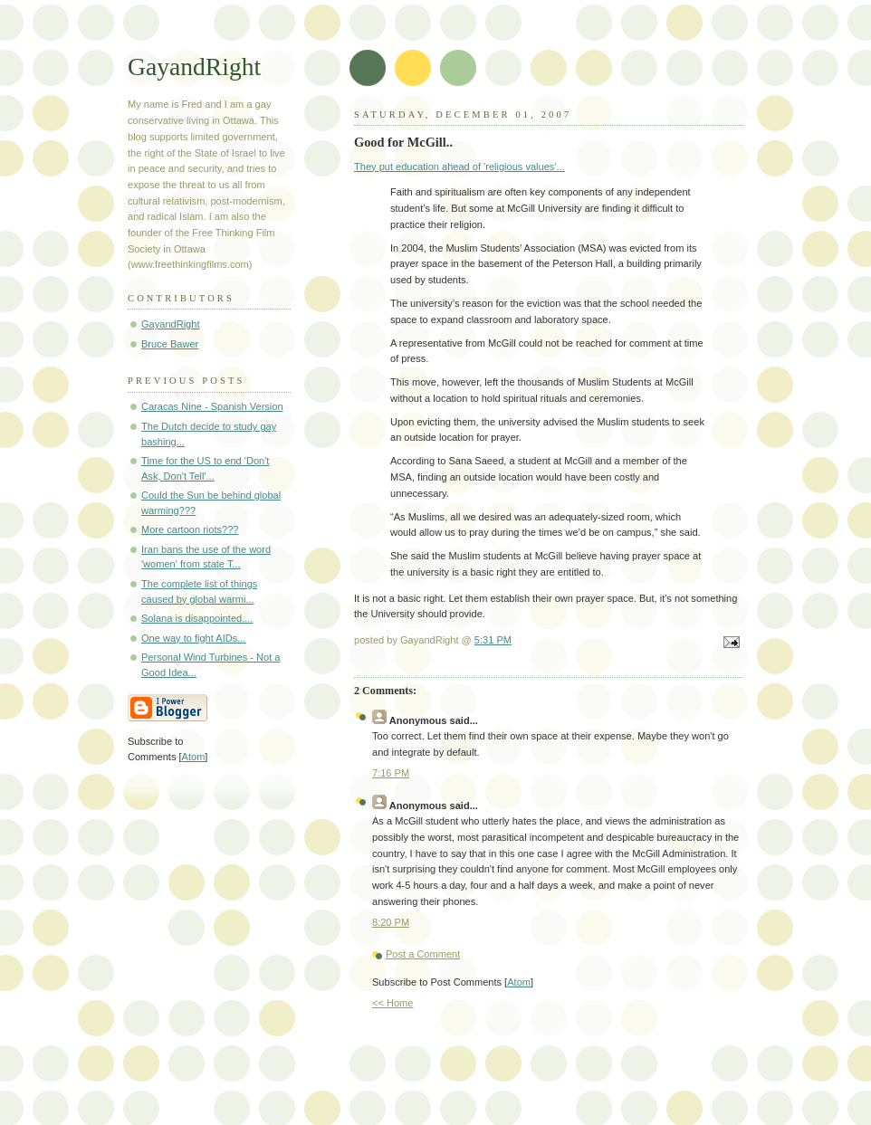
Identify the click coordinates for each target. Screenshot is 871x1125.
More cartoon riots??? (189, 529)
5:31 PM (493, 639)
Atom (519, 982)
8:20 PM (390, 922)
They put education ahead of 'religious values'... (459, 166)
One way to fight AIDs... (193, 638)
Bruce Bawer (169, 343)
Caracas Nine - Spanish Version (212, 406)
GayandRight (194, 66)
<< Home (392, 1002)
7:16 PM (390, 772)
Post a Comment (423, 954)
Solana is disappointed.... (197, 618)
